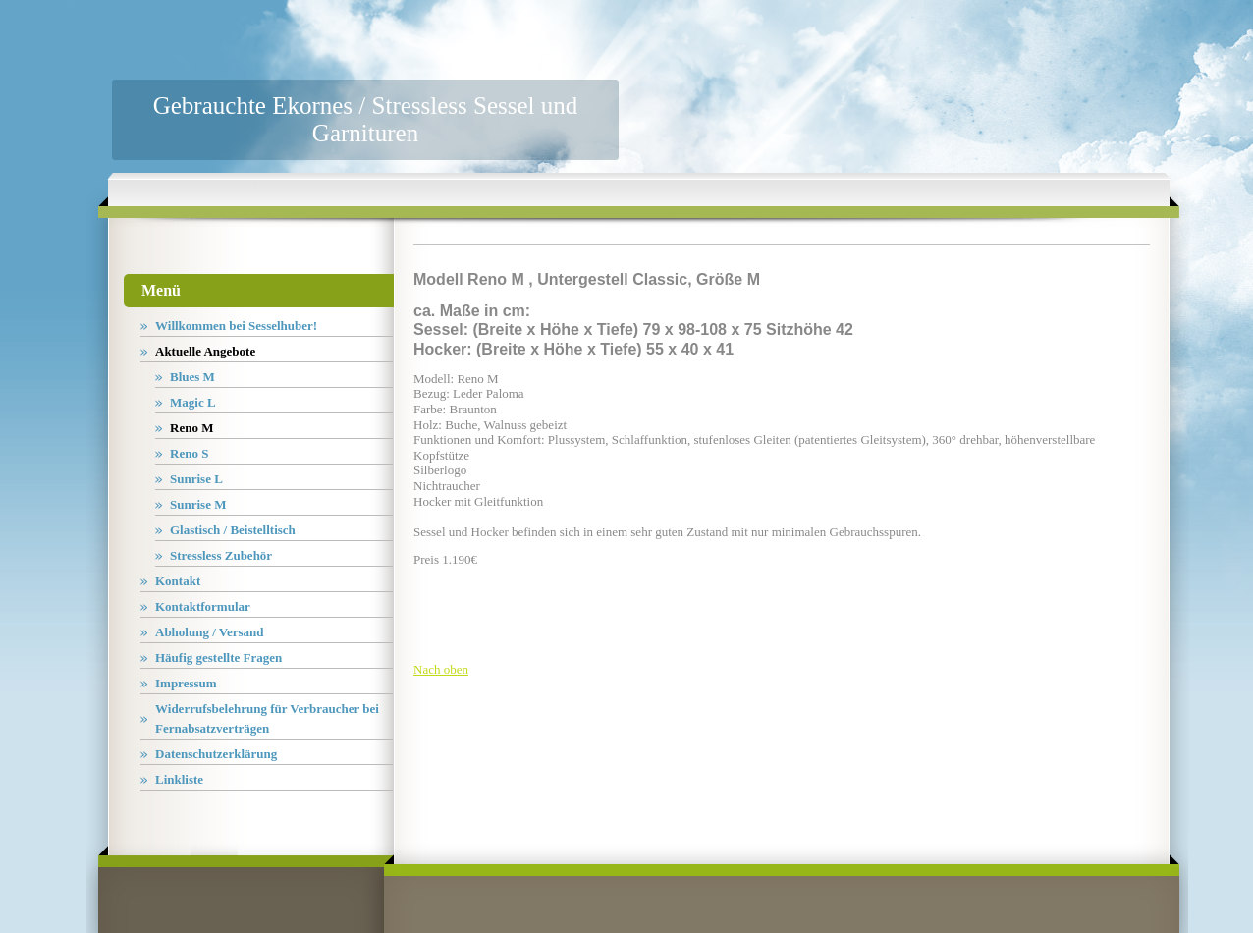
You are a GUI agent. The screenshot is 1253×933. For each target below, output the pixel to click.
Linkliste (179, 779)
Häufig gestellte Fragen (218, 657)
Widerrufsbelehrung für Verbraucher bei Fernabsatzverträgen (267, 718)
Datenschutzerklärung (216, 753)
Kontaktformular (202, 606)
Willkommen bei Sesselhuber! (236, 325)
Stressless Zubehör (221, 555)
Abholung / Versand (209, 632)
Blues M (192, 376)
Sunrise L (196, 478)
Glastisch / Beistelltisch (233, 529)
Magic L (193, 402)
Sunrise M (198, 504)
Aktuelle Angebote (205, 351)
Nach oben (440, 669)
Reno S (189, 453)
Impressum (186, 683)
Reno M (191, 427)
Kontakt (177, 581)
